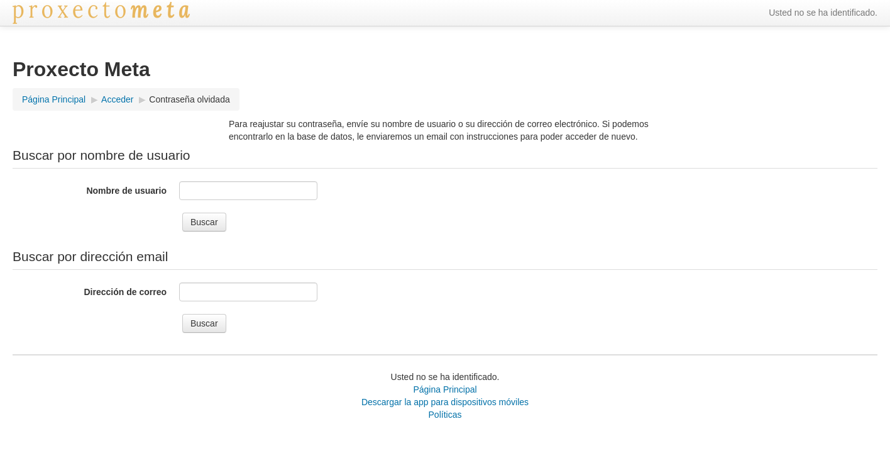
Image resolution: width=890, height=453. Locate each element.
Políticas (445, 415)
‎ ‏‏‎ (198, 13)
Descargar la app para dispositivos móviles (445, 402)
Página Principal (444, 389)
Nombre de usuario (126, 191)
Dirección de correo (125, 292)
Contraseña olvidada (189, 99)
